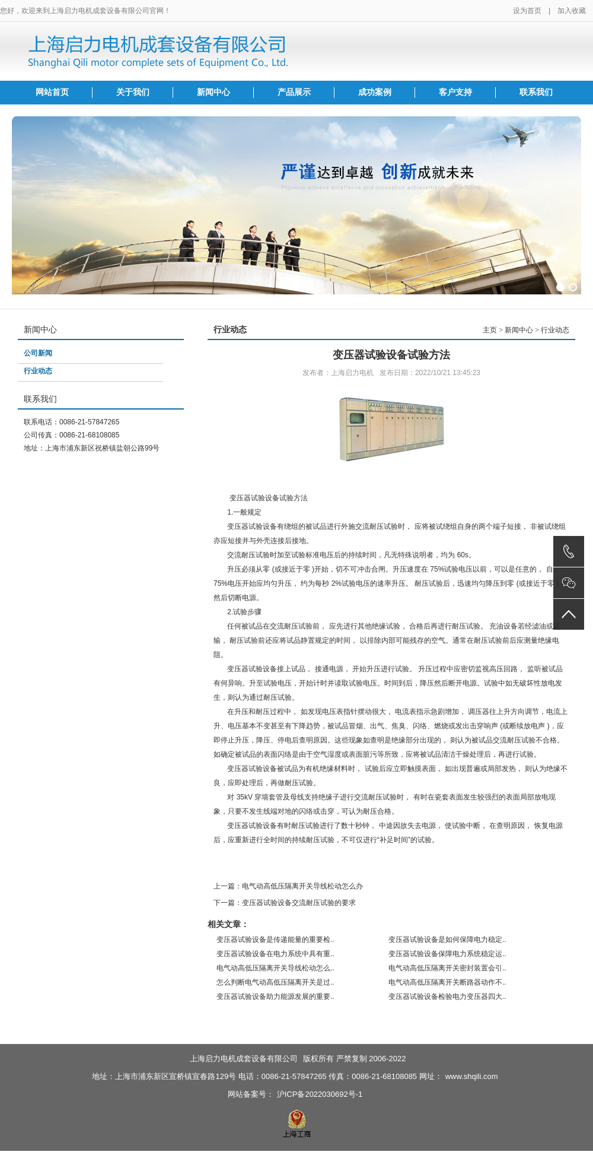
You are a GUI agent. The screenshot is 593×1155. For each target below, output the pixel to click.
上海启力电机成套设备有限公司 (244, 1058)
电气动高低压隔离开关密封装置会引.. (447, 968)
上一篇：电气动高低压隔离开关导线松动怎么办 (288, 886)
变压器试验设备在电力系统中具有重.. (275, 954)
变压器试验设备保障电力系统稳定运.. (447, 954)
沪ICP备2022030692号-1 (320, 1094)
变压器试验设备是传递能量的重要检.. (275, 939)
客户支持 (455, 92)
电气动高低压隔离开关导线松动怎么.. (275, 968)
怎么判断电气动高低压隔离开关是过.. (275, 982)
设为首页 (527, 11)
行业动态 (38, 371)
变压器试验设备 (252, 669)
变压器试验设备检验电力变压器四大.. (447, 996)
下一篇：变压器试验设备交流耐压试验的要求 (284, 903)
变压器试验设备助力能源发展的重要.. (275, 996)
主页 (490, 330)
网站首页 (52, 92)
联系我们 (536, 92)
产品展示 (294, 92)
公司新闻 (38, 353)
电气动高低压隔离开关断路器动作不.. (447, 982)
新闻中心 (213, 92)
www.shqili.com (471, 1076)
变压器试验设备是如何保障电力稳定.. (447, 939)
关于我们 (132, 92)
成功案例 (374, 92)
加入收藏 (571, 11)
